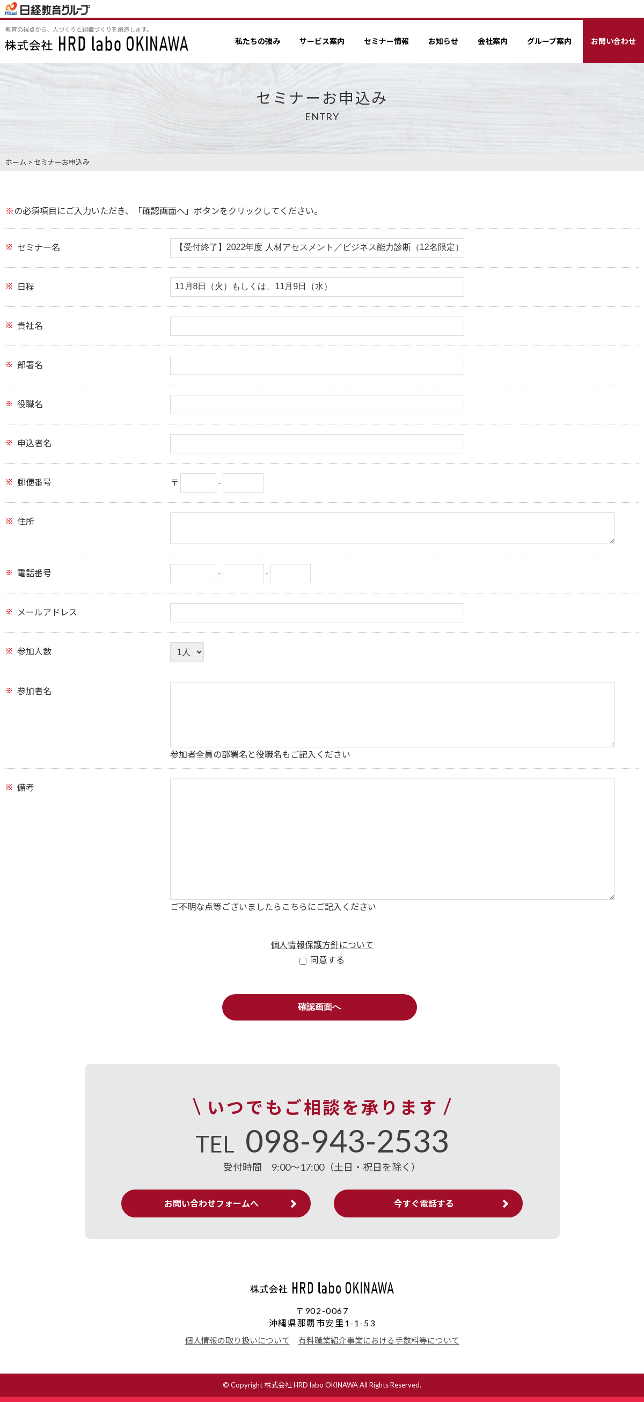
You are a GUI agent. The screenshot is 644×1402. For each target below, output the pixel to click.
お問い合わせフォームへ (218, 1203)
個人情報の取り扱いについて (237, 1340)
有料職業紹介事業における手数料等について (378, 1340)
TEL (322, 1144)
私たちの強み (257, 41)
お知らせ (443, 41)
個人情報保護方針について (322, 944)
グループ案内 (549, 41)
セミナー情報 (386, 41)
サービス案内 (322, 41)
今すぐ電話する (417, 1203)
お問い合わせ (613, 41)
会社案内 (493, 41)
